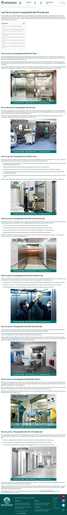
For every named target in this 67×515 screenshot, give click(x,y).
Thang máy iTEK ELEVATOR (46, 491)
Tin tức (7, 7)
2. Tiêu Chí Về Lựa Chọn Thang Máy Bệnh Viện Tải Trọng (13, 29)
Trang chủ (3, 7)
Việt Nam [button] (64, 3)
